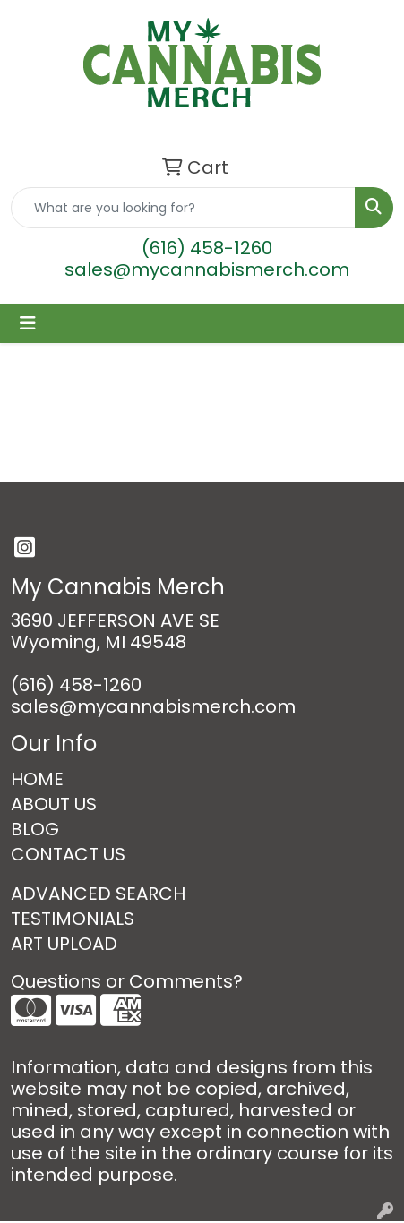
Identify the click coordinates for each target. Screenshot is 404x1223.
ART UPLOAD (64, 943)
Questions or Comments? (127, 981)
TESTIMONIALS (72, 918)
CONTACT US (68, 854)
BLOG (35, 829)
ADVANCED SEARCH (98, 893)
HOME (37, 778)
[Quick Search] (183, 207)
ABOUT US (54, 804)
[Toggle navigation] (28, 323)
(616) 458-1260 (207, 248)
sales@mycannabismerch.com (206, 269)
